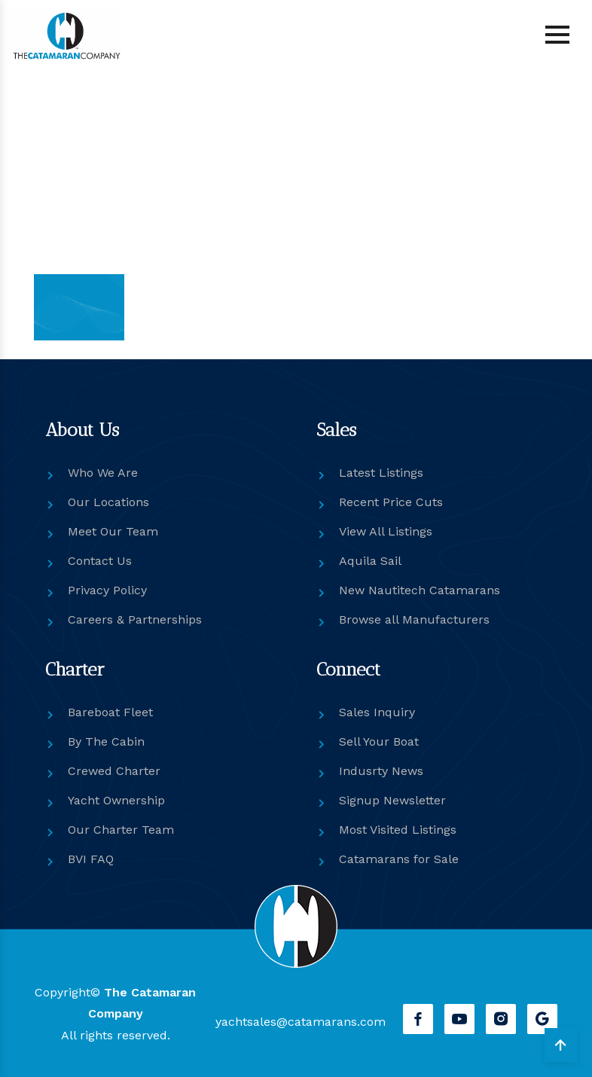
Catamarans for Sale (399, 859)
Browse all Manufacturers (414, 619)
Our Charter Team (121, 829)
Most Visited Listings (397, 829)
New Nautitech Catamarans (419, 590)
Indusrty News (381, 771)
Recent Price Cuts (391, 502)
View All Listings (385, 531)
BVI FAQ (91, 859)
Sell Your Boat (379, 741)
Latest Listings (381, 472)
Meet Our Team (113, 531)
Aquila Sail (370, 561)
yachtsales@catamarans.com (300, 1021)
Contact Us (100, 561)
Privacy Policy (107, 590)
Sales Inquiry (377, 712)
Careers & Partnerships (135, 619)
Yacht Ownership (116, 800)
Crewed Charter (114, 771)
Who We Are (103, 472)
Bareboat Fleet (110, 712)
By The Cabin (106, 741)
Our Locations (108, 502)
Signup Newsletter (392, 800)
